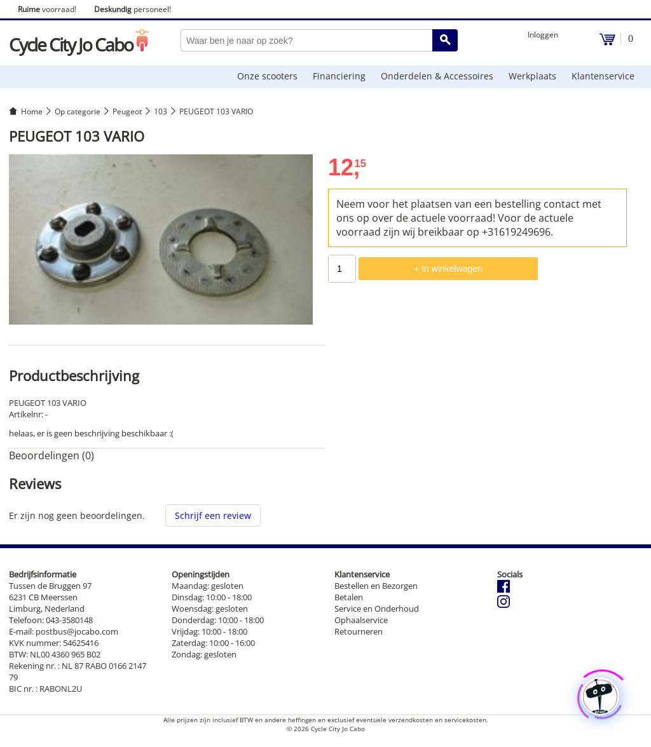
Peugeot (127, 111)
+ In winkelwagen (448, 269)
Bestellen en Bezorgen (376, 585)
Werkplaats (532, 76)
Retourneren (358, 631)
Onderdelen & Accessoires (437, 76)
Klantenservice (603, 76)
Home (32, 111)
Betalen (348, 597)
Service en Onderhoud (376, 608)
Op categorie (77, 111)
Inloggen (543, 34)
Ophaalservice (361, 620)
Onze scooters (267, 76)
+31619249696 (516, 232)
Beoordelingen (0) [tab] (51, 455)
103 (160, 111)
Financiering (339, 76)
